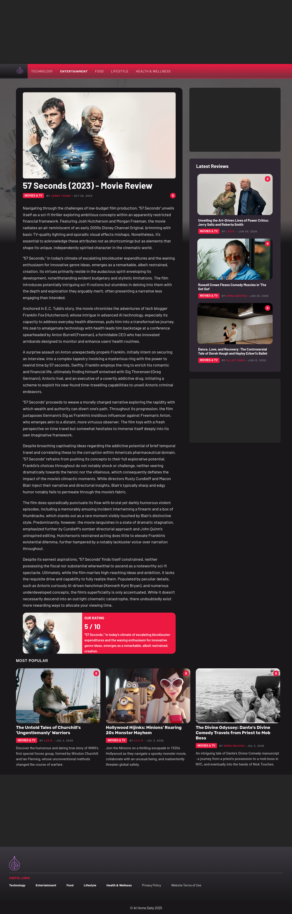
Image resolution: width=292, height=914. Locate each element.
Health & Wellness (153, 71)
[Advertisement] (146, 32)
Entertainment (74, 71)
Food (99, 71)
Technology (42, 71)
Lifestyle (120, 71)
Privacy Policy (151, 885)
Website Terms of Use (186, 885)
